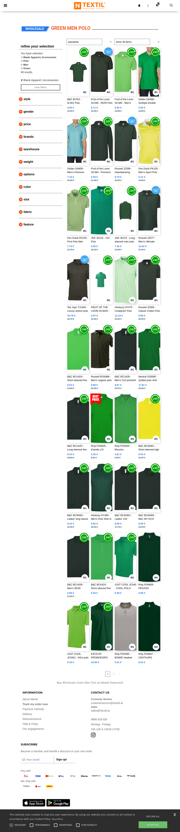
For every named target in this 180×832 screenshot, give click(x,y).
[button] (139, 5)
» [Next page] (120, 674)
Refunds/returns (32, 718)
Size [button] (26, 199)
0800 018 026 (99, 719)
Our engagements (33, 728)
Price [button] (27, 124)
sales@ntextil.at (100, 710)
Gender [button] (29, 111)
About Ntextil (30, 699)
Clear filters (40, 87)
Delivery (27, 714)
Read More (57, 819)
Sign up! (61, 759)
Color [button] (27, 186)
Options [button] (29, 174)
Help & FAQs (30, 723)
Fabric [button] (28, 212)
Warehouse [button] (31, 149)
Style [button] (27, 99)
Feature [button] (29, 224)
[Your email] (37, 759)
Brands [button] (29, 136)
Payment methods (33, 709)
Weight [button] (28, 161)
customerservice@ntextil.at (107, 703)
